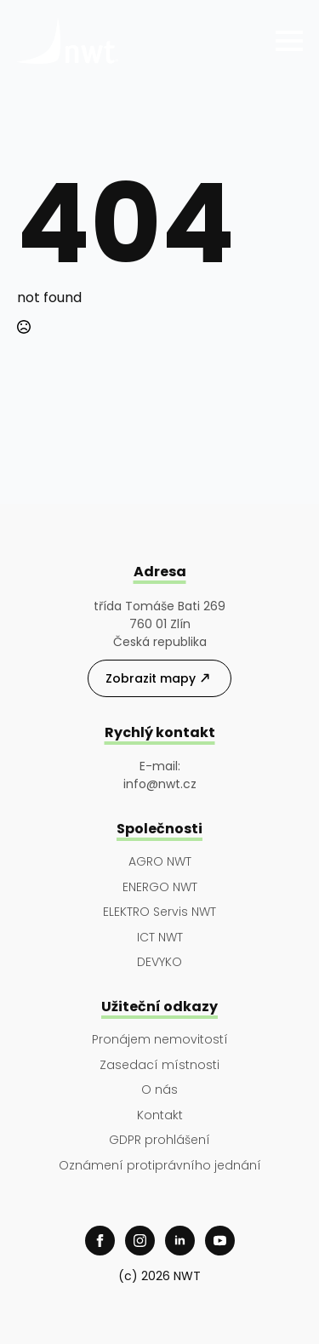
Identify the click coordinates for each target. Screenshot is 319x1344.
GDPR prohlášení (159, 1140)
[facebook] (100, 1240)
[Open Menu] (289, 40)
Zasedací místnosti (159, 1065)
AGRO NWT (159, 862)
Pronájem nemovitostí (160, 1040)
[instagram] (140, 1240)
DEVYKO (159, 962)
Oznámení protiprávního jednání (160, 1166)
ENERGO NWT (159, 887)
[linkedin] (180, 1240)
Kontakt (160, 1115)
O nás (159, 1090)
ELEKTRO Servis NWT (159, 912)
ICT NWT (160, 937)
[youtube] (220, 1240)
